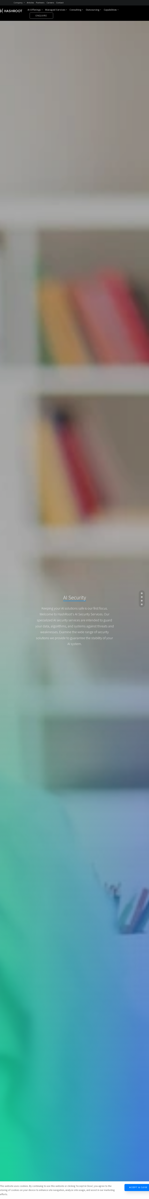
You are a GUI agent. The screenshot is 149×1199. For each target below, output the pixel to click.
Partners (40, 2)
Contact (60, 2)
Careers (50, 2)
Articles (30, 2)
